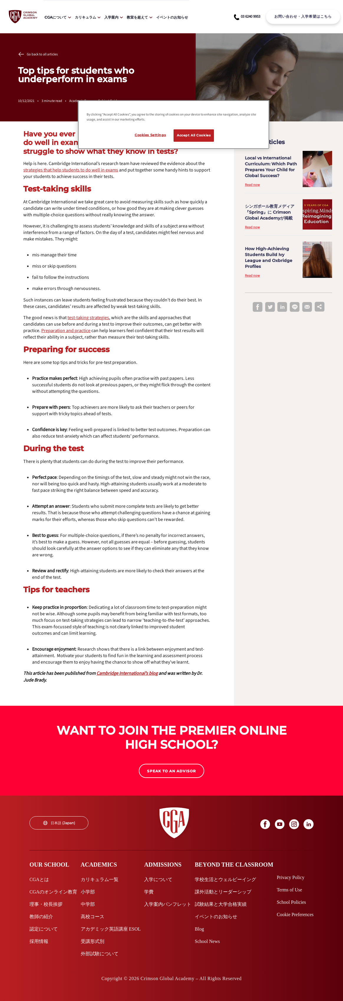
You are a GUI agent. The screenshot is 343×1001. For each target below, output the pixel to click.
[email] (307, 307)
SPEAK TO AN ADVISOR (171, 771)
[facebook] (258, 307)
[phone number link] (247, 17)
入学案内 (111, 17)
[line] (295, 307)
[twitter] (270, 307)
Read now (252, 184)
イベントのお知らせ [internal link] (172, 17)
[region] (173, 124)
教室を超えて (137, 17)
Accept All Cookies (194, 135)
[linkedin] (282, 307)
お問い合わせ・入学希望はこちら (303, 16)
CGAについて (55, 17)
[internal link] (303, 17)
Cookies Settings (150, 135)
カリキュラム (85, 17)
